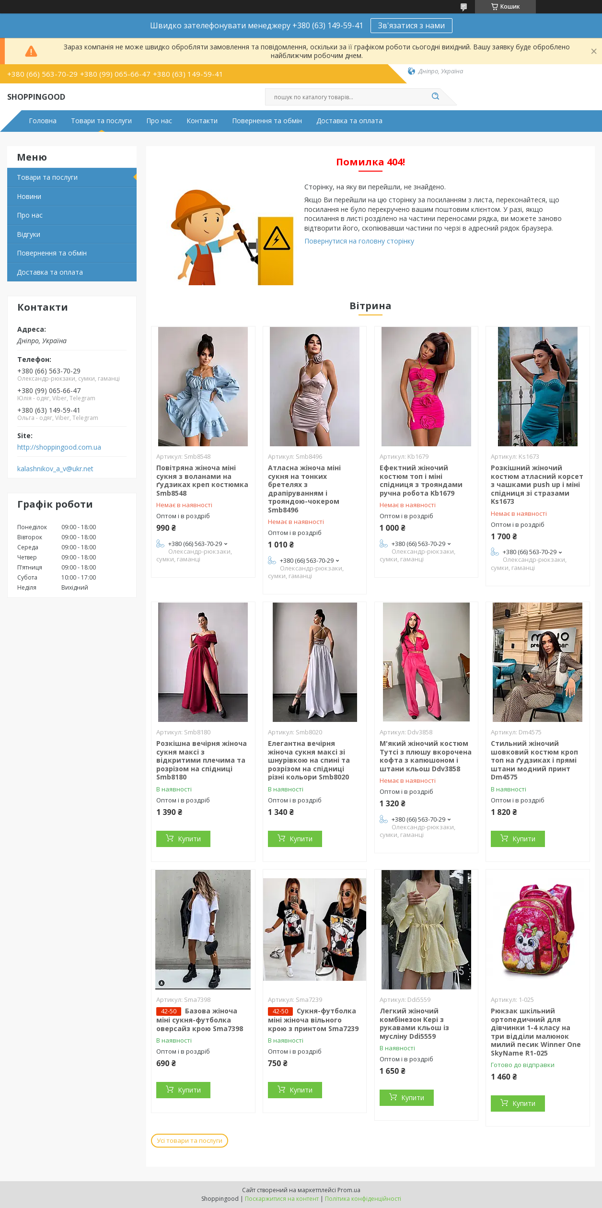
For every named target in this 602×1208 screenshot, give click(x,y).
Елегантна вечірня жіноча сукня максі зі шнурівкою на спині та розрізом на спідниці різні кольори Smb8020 (309, 760)
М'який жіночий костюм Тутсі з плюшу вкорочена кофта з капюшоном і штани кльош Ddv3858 (426, 756)
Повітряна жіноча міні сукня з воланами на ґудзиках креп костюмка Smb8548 (202, 480)
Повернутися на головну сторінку (359, 240)
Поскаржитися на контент (282, 1199)
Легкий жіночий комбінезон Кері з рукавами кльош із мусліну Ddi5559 (414, 1023)
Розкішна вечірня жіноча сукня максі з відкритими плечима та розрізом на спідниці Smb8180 (201, 760)
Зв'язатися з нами (411, 25)
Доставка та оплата (349, 120)
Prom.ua (348, 1190)
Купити (189, 838)
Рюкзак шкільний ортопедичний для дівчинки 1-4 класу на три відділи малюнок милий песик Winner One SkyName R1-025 (536, 1031)
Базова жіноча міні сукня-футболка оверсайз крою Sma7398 (199, 1019)
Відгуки (28, 234)
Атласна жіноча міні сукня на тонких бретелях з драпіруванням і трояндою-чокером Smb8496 (304, 488)
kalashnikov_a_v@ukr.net (55, 469)
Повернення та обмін (267, 120)
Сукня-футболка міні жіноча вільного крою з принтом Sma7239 (313, 1019)
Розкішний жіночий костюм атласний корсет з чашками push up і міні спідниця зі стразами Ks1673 (537, 484)
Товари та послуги (101, 120)
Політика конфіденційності (363, 1199)
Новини (29, 196)
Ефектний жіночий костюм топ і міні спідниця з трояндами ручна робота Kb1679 (421, 480)
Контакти (202, 120)
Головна (43, 120)
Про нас (159, 120)
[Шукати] (435, 96)
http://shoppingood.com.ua (59, 447)
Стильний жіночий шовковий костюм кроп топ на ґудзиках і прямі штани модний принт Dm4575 (534, 760)
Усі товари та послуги (189, 1140)
